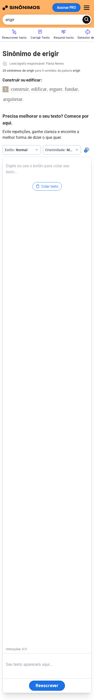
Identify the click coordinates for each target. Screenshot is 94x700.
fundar (71, 89)
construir (20, 89)
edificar (39, 89)
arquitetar (13, 99)
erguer (55, 89)
